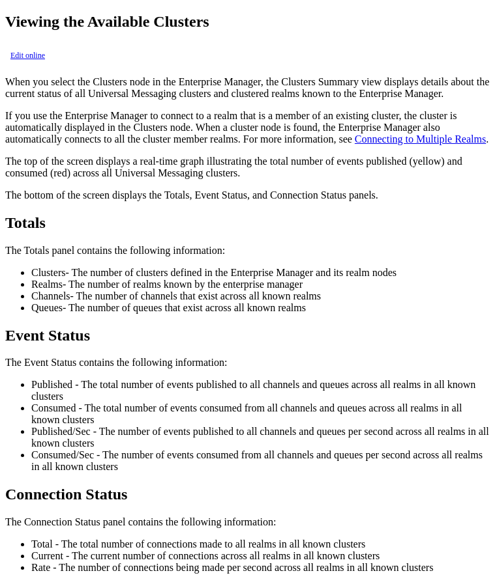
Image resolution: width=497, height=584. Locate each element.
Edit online (27, 55)
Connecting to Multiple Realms (420, 139)
